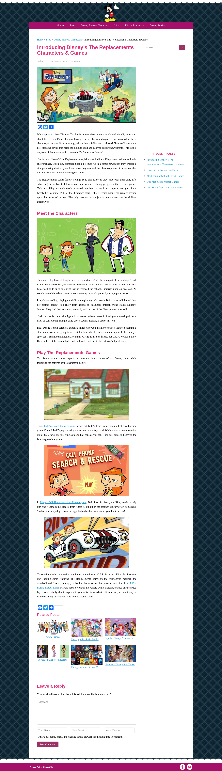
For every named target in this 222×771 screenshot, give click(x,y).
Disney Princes (52, 637)
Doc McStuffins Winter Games (163, 181)
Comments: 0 (75, 61)
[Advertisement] (164, 101)
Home (40, 39)
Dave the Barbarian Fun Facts (162, 170)
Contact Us (48, 767)
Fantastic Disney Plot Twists (120, 664)
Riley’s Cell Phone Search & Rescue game (63, 502)
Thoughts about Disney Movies (86, 667)
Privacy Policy (36, 767)
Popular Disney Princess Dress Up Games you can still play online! (120, 638)
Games (60, 25)
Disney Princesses (134, 25)
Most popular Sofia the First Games (86, 639)
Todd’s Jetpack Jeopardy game (60, 426)
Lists (116, 25)
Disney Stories (157, 25)
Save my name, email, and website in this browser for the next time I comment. (81, 736)
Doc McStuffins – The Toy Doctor (164, 187)
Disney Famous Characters (95, 25)
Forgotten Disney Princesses (52, 659)
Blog (72, 25)
